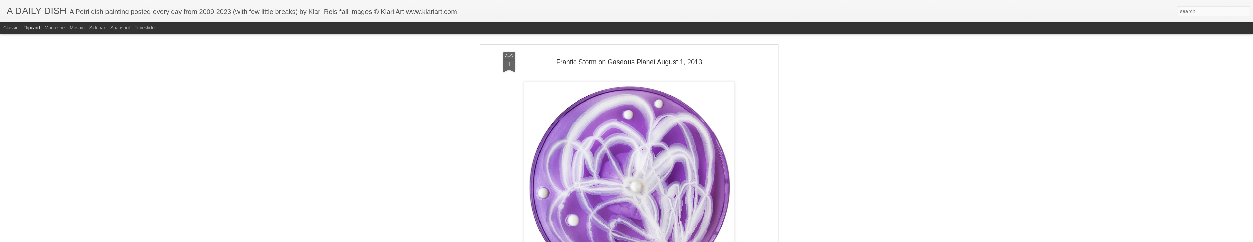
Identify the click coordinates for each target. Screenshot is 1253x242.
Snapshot (120, 27)
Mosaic (77, 27)
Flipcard (31, 27)
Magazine (55, 27)
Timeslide (145, 27)
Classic (10, 27)
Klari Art (658, 172)
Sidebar (97, 27)
